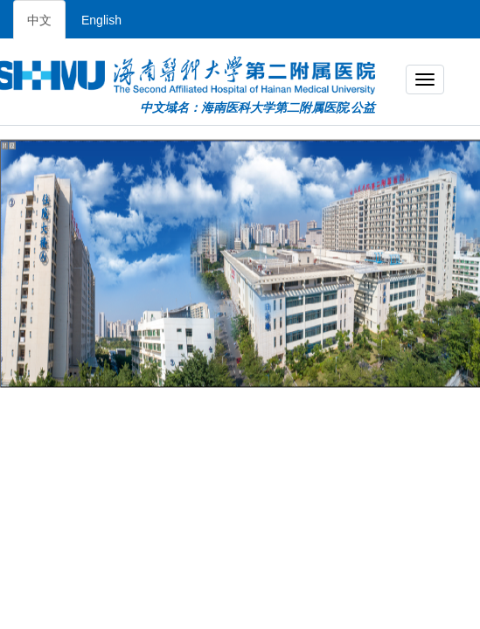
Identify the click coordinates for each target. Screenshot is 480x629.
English (101, 20)
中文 (39, 20)
